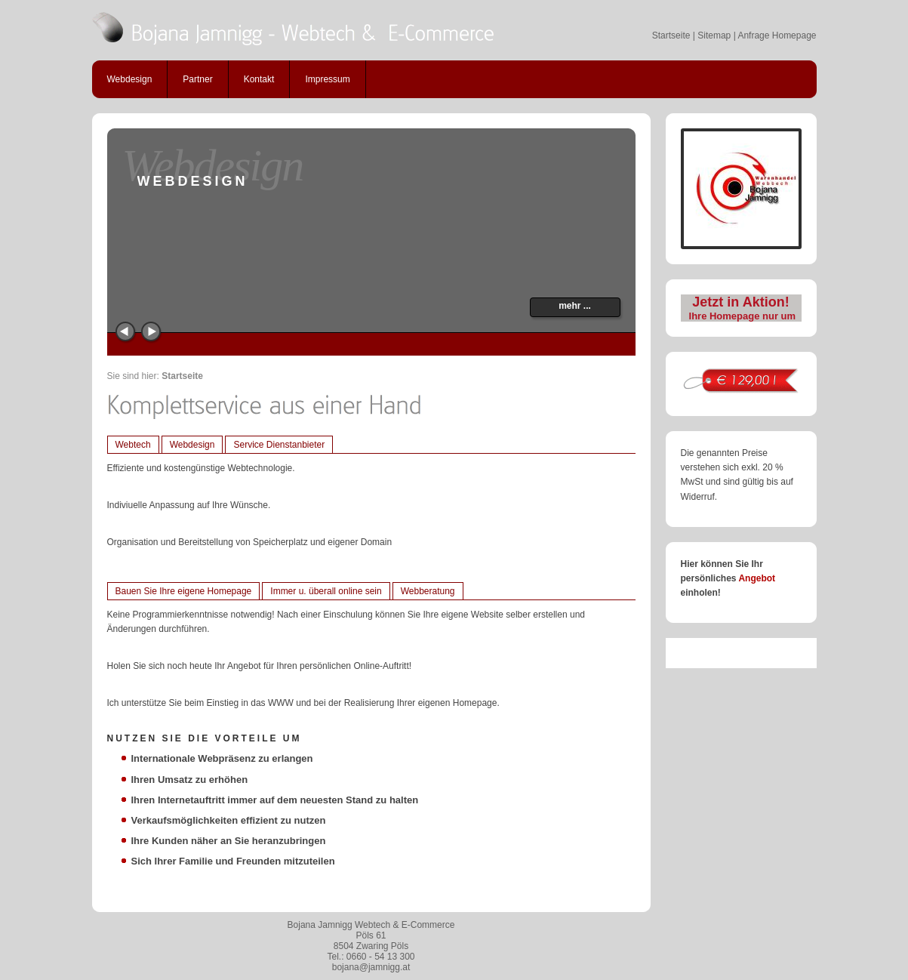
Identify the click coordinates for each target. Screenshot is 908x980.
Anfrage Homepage (776, 35)
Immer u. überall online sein (325, 591)
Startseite (671, 35)
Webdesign (129, 79)
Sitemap (714, 35)
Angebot (756, 578)
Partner (197, 79)
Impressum (327, 79)
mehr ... (575, 305)
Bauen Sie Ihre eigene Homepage (183, 591)
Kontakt (259, 79)
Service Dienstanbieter (279, 444)
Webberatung (428, 591)
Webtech (133, 444)
